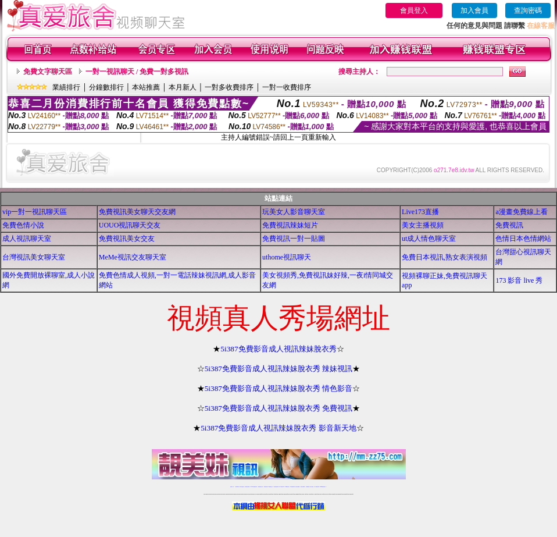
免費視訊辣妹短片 (290, 225)
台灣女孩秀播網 (297, 486)
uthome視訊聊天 (286, 257)
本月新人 (183, 87)
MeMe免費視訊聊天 (323, 486)
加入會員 (474, 10)
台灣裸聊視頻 (307, 486)
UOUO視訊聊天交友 (130, 225)
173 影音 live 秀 (518, 280)
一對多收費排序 (229, 87)
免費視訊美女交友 (127, 238)
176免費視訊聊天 (292, 486)
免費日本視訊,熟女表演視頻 (444, 257)
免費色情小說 (23, 225)
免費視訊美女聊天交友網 (137, 212)
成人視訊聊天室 (26, 238)
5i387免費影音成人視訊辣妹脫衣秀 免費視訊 (279, 408)
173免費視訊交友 (270, 486)
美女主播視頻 (423, 225)
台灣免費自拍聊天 (247, 486)
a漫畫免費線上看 (521, 212)
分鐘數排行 (106, 87)
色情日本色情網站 (523, 238)
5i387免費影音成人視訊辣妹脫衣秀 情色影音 (279, 388)
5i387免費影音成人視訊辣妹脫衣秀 (278, 348)
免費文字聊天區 (47, 71)
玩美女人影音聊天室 (293, 212)
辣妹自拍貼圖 (242, 486)
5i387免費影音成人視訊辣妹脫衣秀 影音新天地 (278, 428)
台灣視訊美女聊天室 (33, 257)
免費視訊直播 (265, 486)
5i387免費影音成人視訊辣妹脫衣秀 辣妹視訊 (279, 368)
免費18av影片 (237, 486)
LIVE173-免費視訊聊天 (254, 486)
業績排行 (66, 87)
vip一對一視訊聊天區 (34, 212)
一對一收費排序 (286, 87)
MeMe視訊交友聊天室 (132, 257)
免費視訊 (509, 225)
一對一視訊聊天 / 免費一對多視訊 (136, 71)
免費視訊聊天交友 (260, 486)
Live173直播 (420, 212)
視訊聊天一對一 (232, 486)
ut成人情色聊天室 (429, 238)
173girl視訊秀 (287, 486)
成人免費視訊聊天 (317, 486)
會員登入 (414, 10)
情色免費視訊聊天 (276, 486)
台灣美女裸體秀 (303, 486)
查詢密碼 (528, 10)
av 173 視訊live (282, 486)
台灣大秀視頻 (311, 486)
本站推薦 (146, 87)
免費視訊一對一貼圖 (293, 238)
